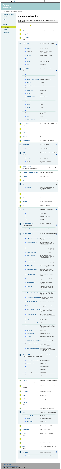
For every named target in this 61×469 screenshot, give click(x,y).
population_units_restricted (32, 99)
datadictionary (26, 140)
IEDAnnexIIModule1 (27, 223)
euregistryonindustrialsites (30, 172)
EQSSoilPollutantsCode (31, 301)
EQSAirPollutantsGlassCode (32, 292)
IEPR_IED (25, 380)
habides (24, 201)
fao (23, 180)
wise (23, 446)
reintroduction (29, 110)
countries (28, 55)
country (28, 455)
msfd (23, 412)
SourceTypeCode (30, 333)
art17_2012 (25, 68)
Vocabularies (6, 27)
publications (25, 429)
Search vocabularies (24, 25)
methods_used (29, 90)
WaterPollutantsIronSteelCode (33, 348)
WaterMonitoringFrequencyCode (33, 340)
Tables (4, 19)
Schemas (5, 24)
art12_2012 (25, 34)
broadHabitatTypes (30, 415)
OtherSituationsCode (31, 314)
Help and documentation (8, 14)
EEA (9, 1)
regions (28, 418)
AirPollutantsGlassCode (31, 242)
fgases (24, 184)
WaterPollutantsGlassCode (32, 343)
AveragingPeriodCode (31, 252)
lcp (23, 408)
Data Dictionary (14, 11)
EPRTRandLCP (26, 167)
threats (28, 112)
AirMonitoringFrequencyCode (33, 238)
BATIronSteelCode (30, 274)
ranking (28, 107)
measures (28, 82)
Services (5, 29)
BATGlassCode (29, 265)
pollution (28, 93)
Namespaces (6, 32)
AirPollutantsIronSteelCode (32, 248)
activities (28, 48)
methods (28, 58)
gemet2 (24, 194)
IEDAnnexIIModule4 (27, 355)
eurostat (24, 176)
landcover (25, 391)
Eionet (8, 11)
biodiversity (25, 129)
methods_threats (30, 87)
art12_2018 (25, 38)
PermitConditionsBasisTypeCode (33, 322)
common (24, 136)
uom (23, 442)
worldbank (25, 452)
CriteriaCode (29, 286)
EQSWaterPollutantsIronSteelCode (33, 309)
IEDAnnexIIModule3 (27, 233)
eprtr (23, 152)
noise (24, 425)
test (23, 439)
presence (28, 101)
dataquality (25, 144)
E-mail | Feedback (7, 464)
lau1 (23, 395)
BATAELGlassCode (30, 255)
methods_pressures (30, 85)
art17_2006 (25, 43)
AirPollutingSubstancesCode (32, 360)
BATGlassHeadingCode (31, 269)
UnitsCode (28, 336)
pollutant (28, 219)
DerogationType (30, 363)
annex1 (28, 213)
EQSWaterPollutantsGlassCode (33, 305)
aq (23, 30)
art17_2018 (25, 123)
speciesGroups (29, 421)
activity (28, 158)
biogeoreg (28, 76)
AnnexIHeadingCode (31, 228)
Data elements (6, 22)
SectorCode (29, 330)
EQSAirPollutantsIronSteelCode (33, 297)
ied (23, 209)
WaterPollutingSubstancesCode (33, 374)
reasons (28, 61)
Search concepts (35, 25)
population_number (30, 96)
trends (27, 64)
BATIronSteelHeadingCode (32, 278)
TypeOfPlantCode (30, 369)
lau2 (23, 399)
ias (23, 205)
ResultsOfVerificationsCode (32, 366)
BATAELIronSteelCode (31, 261)
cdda (23, 132)
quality (28, 104)
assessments (29, 74)
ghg (23, 197)
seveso (24, 433)
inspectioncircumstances (32, 216)
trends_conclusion (30, 119)
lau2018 (24, 402)
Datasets (5, 16)
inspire (24, 385)
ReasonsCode (29, 325)
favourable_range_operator (32, 79)
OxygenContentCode (31, 319)
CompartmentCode (30, 282)
